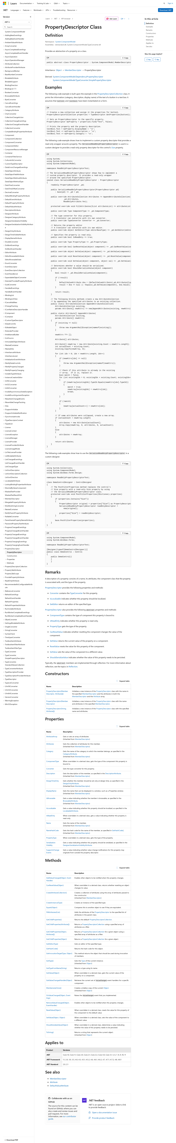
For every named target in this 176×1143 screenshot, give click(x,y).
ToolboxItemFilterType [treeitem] (13, 648)
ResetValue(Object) (53, 1010)
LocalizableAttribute (70, 811)
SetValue (53, 652)
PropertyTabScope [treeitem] (12, 573)
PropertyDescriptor (53, 587)
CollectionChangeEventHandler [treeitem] (17, 124)
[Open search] (164, 3)
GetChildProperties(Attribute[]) (57, 924)
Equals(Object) (51, 907)
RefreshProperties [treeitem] (11, 601)
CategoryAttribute (70, 754)
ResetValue (54, 646)
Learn (48, 18)
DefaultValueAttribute (59, 1085)
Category (49, 751)
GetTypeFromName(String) (56, 968)
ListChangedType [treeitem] (11, 466)
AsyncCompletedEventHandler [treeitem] (16, 53)
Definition (150, 23)
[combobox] (17, 22)
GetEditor (54, 604)
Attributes (50, 744)
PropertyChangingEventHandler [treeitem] (17, 545)
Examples (149, 26)
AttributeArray (51, 736)
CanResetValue (56, 631)
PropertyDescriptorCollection (110, 93)
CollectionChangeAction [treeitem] (14, 117)
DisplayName (51, 791)
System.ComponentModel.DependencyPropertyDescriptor (78, 76)
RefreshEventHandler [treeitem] (13, 598)
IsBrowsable (50, 798)
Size (113, 147)
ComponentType (57, 615)
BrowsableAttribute (70, 801)
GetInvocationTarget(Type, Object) (59, 953)
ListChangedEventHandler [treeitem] (15, 463)
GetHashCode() (118, 830)
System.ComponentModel (65, 41)
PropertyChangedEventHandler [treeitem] (17, 538)
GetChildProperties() (54, 919)
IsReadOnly (55, 620)
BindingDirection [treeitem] (11, 85)
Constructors (151, 33)
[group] (88, 62)
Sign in (170, 3)
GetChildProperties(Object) (56, 939)
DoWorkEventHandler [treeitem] (13, 249)
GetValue (54, 640)
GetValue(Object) (52, 973)
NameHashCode (52, 830)
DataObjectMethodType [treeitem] (14, 181)
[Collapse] (30, 17)
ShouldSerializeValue (59, 657)
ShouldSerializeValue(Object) (57, 1025)
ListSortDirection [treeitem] (11, 477)
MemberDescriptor (73, 70)
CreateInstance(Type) (54, 902)
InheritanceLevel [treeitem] (11, 356)
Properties (150, 36)
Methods (149, 40)
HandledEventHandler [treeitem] (13, 292)
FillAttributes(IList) (53, 912)
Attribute (96, 696)
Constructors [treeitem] (12, 556)
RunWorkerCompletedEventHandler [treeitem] (18, 616)
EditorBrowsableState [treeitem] (13, 259)
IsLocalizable (55, 598)
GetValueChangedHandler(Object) (59, 980)
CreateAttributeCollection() (56, 892)
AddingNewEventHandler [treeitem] (14, 39)
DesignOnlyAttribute (71, 783)
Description (50, 773)
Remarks (149, 30)
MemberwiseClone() (53, 988)
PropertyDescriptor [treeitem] (14, 552)
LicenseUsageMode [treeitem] (12, 449)
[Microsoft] (4, 3)
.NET (55, 18)
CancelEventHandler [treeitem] (12, 106)
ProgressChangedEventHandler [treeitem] (17, 531)
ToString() (50, 1032)
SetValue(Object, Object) (55, 1017)
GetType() (50, 961)
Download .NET (166, 10)
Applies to (150, 43)
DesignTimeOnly (52, 781)
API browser (65, 18)
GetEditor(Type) (52, 944)
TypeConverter (76, 593)
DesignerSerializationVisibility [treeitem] (16, 221)
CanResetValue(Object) (55, 885)
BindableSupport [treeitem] (11, 81)
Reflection (73, 666)
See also (149, 46)
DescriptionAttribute (113, 773)
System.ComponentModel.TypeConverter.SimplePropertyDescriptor (82, 80)
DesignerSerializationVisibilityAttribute (77, 845)
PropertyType (55, 626)
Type (83, 961)
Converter (54, 593)
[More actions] (128, 19)
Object (59, 70)
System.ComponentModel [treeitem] (15, 31)
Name (48, 823)
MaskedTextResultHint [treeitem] (13, 495)
